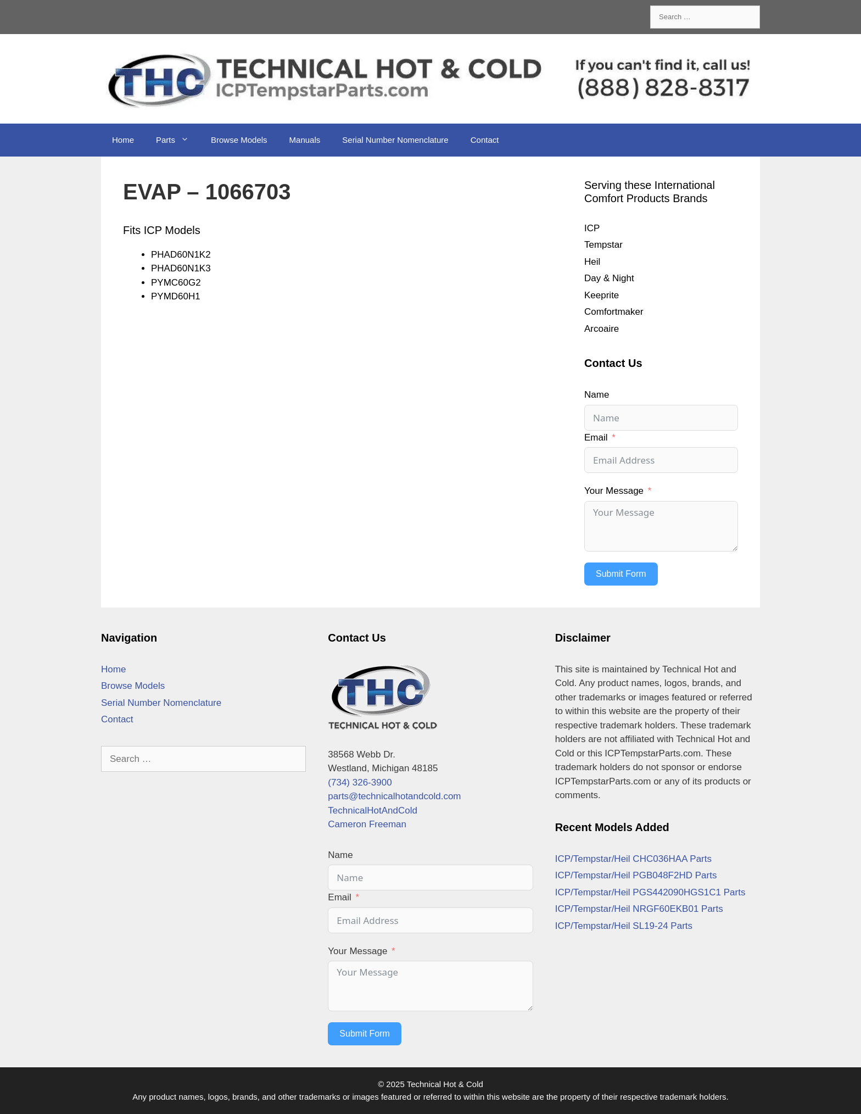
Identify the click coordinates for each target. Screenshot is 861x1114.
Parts (178, 140)
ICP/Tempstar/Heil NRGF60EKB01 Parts (639, 909)
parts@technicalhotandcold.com (394, 796)
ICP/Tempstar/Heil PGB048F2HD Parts (636, 875)
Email (596, 437)
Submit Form (621, 573)
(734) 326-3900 (360, 782)
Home (123, 139)
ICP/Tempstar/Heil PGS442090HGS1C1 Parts (650, 892)
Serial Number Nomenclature (395, 139)
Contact (485, 139)
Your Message (614, 491)
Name (596, 394)
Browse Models (239, 139)
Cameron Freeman (367, 824)
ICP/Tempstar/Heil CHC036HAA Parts (633, 859)
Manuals (305, 139)
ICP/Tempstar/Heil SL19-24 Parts (623, 926)
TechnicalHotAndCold (372, 810)
